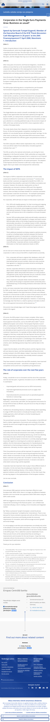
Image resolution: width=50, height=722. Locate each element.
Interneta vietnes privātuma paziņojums (40, 667)
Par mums (4, 662)
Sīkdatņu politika (38, 670)
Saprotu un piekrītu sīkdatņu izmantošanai (26, 715)
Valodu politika (38, 676)
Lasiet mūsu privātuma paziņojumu (14, 711)
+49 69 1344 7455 (37, 607)
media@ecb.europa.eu (38, 610)
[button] (47, 1)
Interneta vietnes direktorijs (8, 679)
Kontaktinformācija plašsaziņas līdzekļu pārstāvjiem (10, 608)
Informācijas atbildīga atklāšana (24, 671)
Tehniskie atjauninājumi (24, 668)
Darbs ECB (4, 664)
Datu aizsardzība (38, 664)
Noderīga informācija (7, 667)
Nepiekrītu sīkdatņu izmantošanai (26, 719)
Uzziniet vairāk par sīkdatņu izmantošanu (36, 711)
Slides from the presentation (24, 647)
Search (43, 4)
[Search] (24, 4)
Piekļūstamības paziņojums (38, 673)
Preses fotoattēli (6, 669)
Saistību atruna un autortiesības (23, 665)
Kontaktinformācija (7, 671)
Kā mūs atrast (5, 674)
